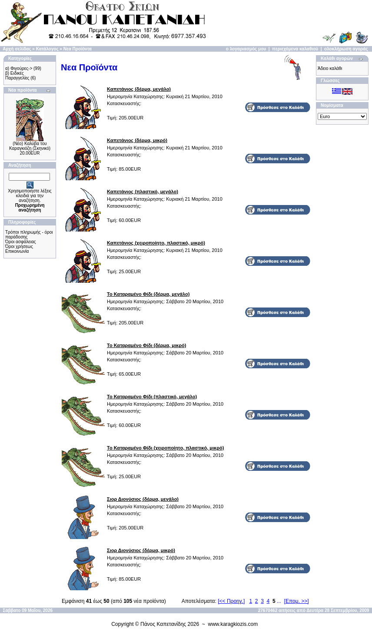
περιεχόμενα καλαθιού (295, 48)
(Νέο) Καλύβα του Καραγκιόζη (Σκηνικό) (29, 146)
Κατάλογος (47, 48)
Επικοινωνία (17, 251)
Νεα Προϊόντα (77, 48)
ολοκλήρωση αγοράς (346, 48)
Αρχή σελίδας (17, 48)
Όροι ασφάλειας (20, 241)
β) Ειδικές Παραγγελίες (17, 75)
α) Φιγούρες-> (18, 68)
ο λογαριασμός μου (246, 48)
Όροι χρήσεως (19, 246)
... (279, 601)
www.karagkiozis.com (233, 624)
